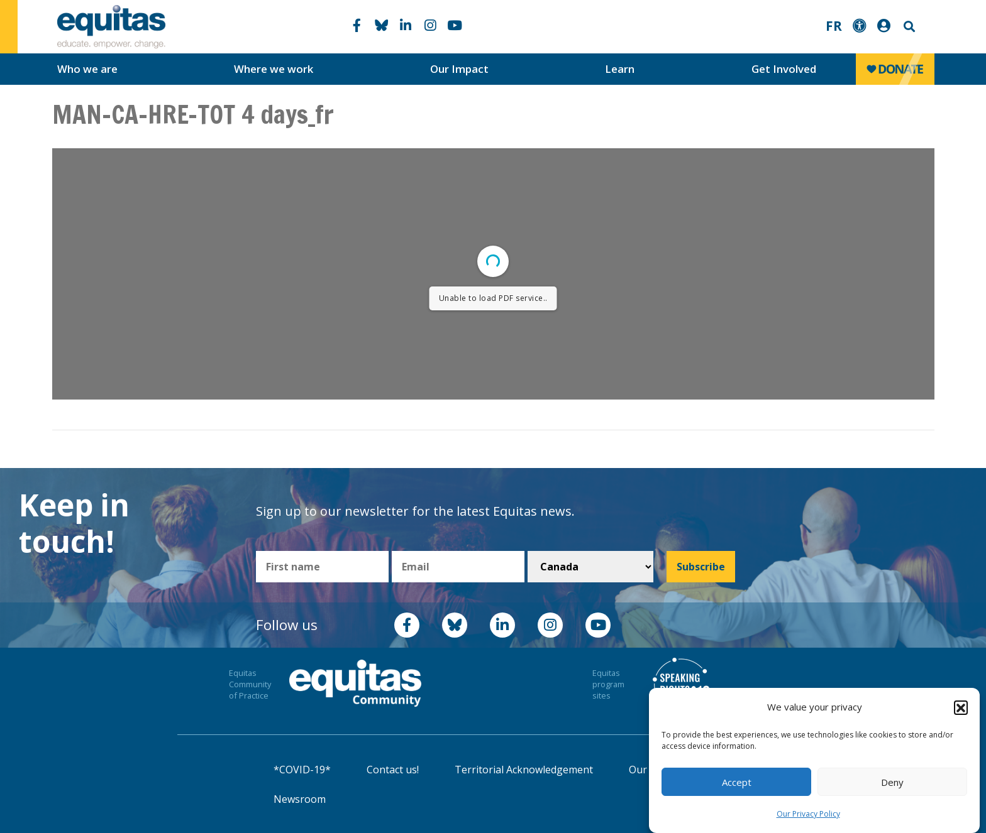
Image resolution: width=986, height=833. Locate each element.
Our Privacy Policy (808, 813)
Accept (736, 782)
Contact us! (393, 769)
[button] (961, 707)
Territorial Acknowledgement (524, 769)
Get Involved (783, 69)
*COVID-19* (302, 769)
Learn (619, 69)
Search (908, 26)
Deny (892, 782)
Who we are (87, 69)
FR (834, 26)
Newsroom (300, 799)
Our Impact (459, 69)
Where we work (273, 69)
